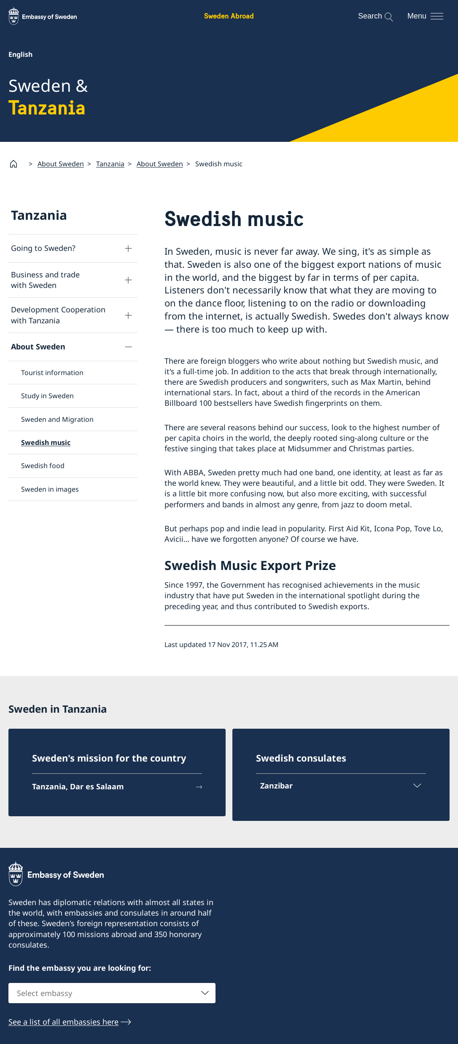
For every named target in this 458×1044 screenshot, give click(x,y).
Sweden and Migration (57, 419)
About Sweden (61, 163)
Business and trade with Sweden (45, 279)
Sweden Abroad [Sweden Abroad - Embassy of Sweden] (229, 16)
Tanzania (110, 163)
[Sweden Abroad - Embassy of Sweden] (50, 16)
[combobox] (112, 993)
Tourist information (52, 372)
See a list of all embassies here (63, 1022)
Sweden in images (50, 489)
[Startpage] (16, 163)
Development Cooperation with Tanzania (58, 315)
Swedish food (43, 466)
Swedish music (45, 442)
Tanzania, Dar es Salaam (78, 786)
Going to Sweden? (43, 248)
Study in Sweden (47, 395)
